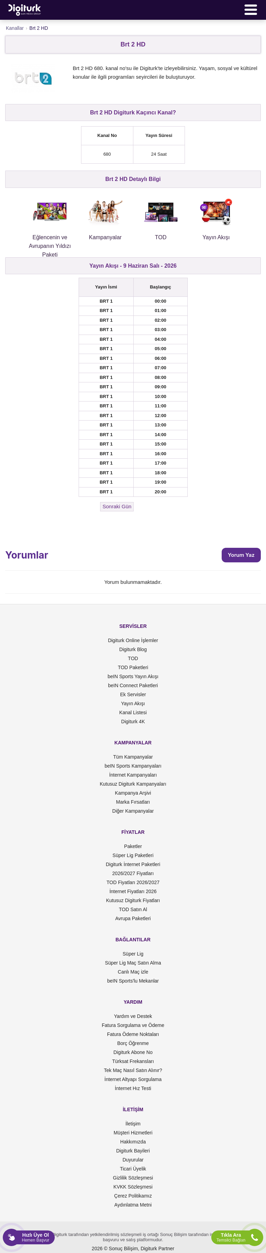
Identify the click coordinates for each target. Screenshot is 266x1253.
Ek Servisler (133, 694)
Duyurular (133, 1160)
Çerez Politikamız (133, 1196)
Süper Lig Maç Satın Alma (133, 963)
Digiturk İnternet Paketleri (133, 864)
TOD (133, 658)
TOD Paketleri (133, 667)
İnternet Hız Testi (133, 1088)
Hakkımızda (133, 1141)
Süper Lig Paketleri (133, 855)
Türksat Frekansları (133, 1061)
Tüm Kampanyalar (133, 757)
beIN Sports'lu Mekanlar (133, 981)
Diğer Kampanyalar (133, 811)
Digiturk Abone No (133, 1052)
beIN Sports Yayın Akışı (133, 676)
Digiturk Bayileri (133, 1150)
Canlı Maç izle (133, 972)
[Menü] (251, 9)
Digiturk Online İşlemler (133, 640)
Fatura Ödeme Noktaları (133, 1034)
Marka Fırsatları (133, 802)
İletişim (133, 1123)
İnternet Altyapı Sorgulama (133, 1079)
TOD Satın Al (133, 909)
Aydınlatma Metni (133, 1205)
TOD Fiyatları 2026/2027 (132, 882)
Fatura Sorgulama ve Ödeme (133, 1025)
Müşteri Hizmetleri (133, 1132)
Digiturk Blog (133, 649)
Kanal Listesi (133, 712)
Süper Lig (133, 954)
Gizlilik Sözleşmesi (133, 1178)
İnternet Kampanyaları (133, 775)
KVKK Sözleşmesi (133, 1187)
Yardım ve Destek (133, 1016)
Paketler (133, 846)
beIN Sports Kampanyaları (133, 766)
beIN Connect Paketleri (133, 685)
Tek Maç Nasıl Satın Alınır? (133, 1070)
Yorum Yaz (241, 555)
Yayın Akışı (133, 703)
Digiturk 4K (133, 721)
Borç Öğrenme (133, 1043)
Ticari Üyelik (133, 1169)
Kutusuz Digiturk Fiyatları (133, 900)
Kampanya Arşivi (133, 793)
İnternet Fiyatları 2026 (133, 891)
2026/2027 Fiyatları (133, 873)
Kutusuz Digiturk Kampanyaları (133, 784)
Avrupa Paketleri (133, 918)
